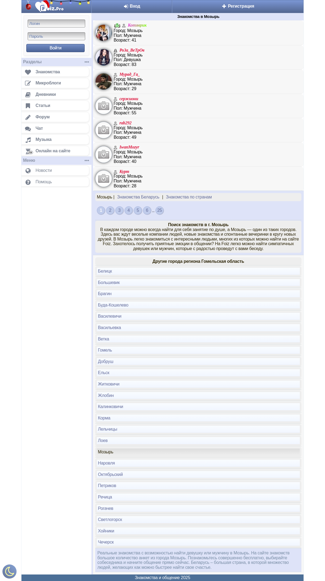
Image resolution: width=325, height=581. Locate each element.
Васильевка (109, 327)
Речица (105, 497)
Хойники (106, 531)
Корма (104, 418)
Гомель (105, 350)
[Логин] (56, 23)
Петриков (107, 485)
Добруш (105, 361)
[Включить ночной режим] (9, 572)
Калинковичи (110, 406)
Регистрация (237, 6)
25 (159, 210)
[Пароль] (56, 36)
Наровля (106, 463)
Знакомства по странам (189, 197)
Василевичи (109, 316)
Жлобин (106, 395)
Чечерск (106, 542)
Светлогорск (110, 519)
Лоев (103, 440)
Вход (131, 6)
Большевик (109, 282)
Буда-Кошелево (113, 305)
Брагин (104, 293)
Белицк (105, 271)
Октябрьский (110, 474)
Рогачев (105, 508)
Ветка (103, 339)
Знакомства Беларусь (138, 197)
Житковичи (108, 384)
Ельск (103, 372)
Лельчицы (107, 429)
